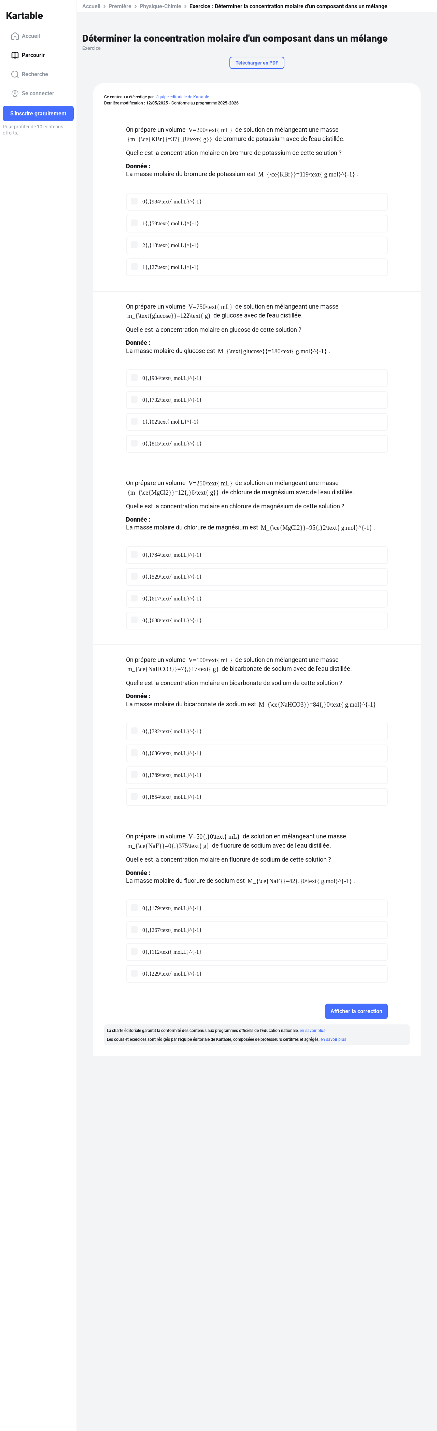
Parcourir (28, 55)
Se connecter (32, 93)
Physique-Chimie (160, 6)
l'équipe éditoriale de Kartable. (182, 97)
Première (120, 6)
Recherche (29, 74)
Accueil (25, 36)
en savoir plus (312, 1030)
